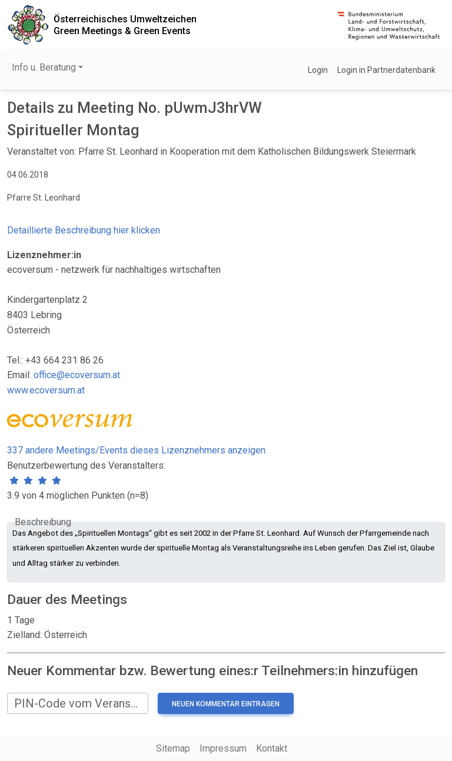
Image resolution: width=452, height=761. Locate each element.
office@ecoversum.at (77, 374)
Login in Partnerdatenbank (386, 70)
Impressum (223, 748)
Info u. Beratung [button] (44, 67)
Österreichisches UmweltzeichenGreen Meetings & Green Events (125, 25)
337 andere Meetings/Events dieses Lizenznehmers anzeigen (136, 450)
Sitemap (173, 748)
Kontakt (271, 748)
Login (318, 70)
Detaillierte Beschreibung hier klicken (83, 230)
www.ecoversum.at (46, 390)
